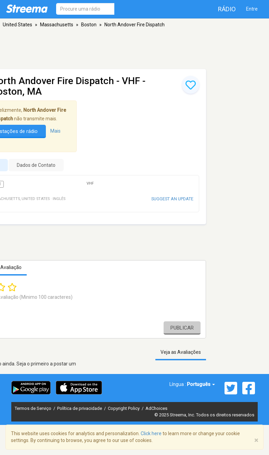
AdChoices (156, 408)
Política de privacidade (80, 408)
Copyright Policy (124, 408)
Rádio (227, 9)
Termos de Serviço (33, 408)
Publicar (182, 328)
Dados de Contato (36, 165)
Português (201, 384)
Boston (89, 24)
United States (17, 24)
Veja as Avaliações (181, 352)
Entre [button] (252, 9)
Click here (151, 433)
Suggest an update (172, 198)
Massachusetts (56, 24)
